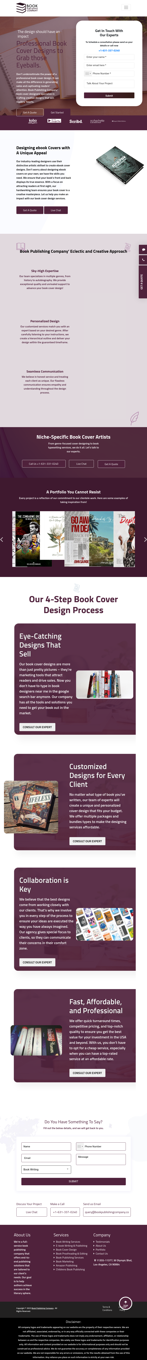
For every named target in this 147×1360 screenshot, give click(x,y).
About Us (101, 1246)
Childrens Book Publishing (70, 1269)
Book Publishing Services (70, 1257)
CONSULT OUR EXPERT (37, 727)
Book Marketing (65, 1261)
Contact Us (102, 1253)
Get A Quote (30, 112)
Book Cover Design (66, 1250)
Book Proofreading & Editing (72, 1253)
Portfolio (100, 1250)
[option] (34, 120)
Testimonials (103, 1242)
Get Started (57, 112)
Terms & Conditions (107, 1308)
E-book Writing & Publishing (71, 1246)
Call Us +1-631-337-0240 (44, 464)
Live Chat (56, 210)
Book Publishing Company (42, 1308)
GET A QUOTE (142, 281)
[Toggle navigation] (126, 7)
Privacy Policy (123, 1308)
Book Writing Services (68, 1242)
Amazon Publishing (66, 1265)
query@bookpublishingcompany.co (107, 1212)
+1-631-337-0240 (109, 50)
